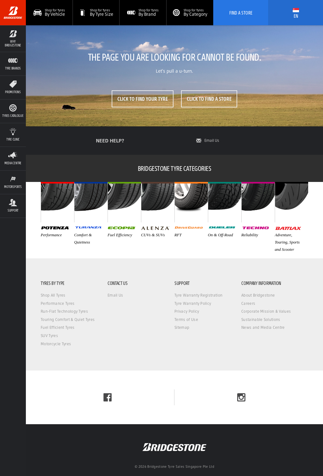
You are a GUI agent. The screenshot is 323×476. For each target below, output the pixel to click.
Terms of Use (186, 319)
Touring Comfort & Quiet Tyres (68, 319)
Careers (248, 303)
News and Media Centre (263, 327)
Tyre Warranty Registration (198, 295)
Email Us (211, 140)
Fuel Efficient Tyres (57, 327)
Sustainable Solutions (260, 319)
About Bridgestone (258, 295)
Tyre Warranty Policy (192, 303)
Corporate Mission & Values (266, 311)
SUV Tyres (49, 335)
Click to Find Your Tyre (142, 98)
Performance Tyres (57, 303)
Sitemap (181, 327)
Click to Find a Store (209, 98)
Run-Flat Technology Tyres (64, 311)
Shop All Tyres (53, 295)
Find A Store (240, 12)
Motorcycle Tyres (56, 343)
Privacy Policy (186, 311)
